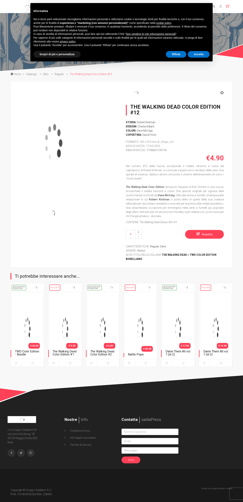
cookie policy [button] (163, 22)
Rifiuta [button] (176, 54)
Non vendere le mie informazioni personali (150, 33)
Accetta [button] (199, 54)
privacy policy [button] (68, 41)
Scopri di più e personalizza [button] (56, 54)
